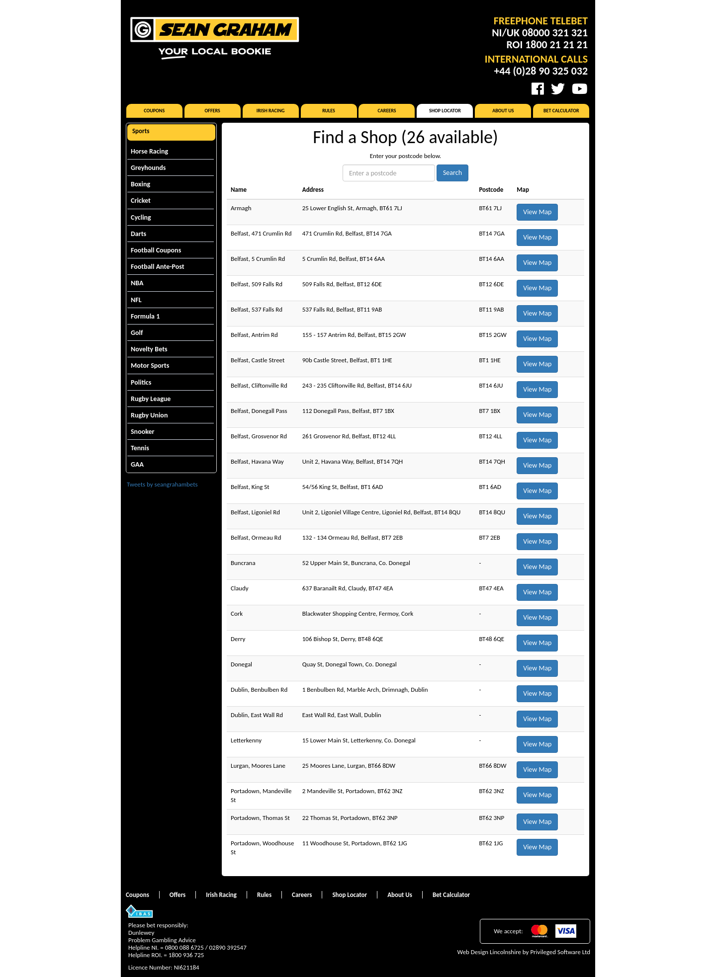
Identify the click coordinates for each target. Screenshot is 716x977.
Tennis (140, 448)
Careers (386, 110)
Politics (141, 382)
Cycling (141, 217)
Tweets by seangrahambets (162, 484)
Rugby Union (149, 415)
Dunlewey (141, 932)
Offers (212, 110)
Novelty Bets (149, 349)
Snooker (143, 431)
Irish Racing (271, 110)
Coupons (154, 110)
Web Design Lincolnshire (489, 952)
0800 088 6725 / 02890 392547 (206, 947)
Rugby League (151, 399)
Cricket (141, 200)
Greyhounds (148, 167)
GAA (137, 464)
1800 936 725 (186, 955)
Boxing (140, 184)
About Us (503, 110)
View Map (537, 212)
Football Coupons (156, 250)
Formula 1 (145, 316)
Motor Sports (150, 365)
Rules (328, 110)
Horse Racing (149, 151)
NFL (136, 300)
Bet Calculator (561, 110)
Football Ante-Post (157, 266)
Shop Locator (445, 110)
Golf (137, 332)
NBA (137, 283)
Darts (138, 234)
